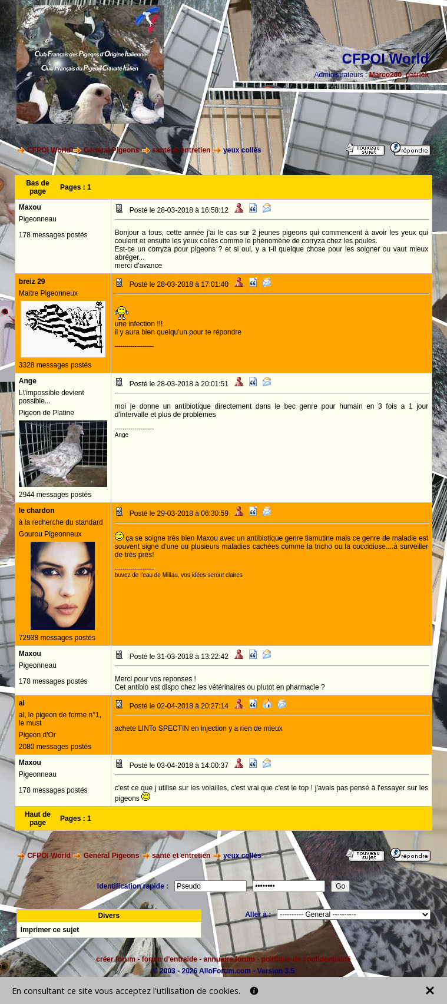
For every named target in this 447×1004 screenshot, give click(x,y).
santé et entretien (181, 150)
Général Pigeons (112, 150)
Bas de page (37, 187)
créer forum (115, 959)
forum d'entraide (169, 959)
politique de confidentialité (306, 959)
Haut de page (38, 818)
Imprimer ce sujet (50, 930)
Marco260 (385, 75)
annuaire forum (229, 959)
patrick (417, 75)
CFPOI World (49, 150)
